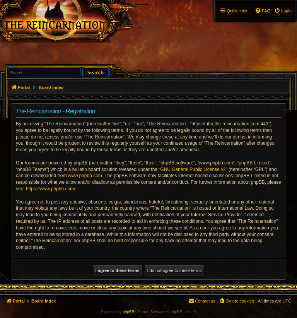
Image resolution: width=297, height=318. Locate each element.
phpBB (128, 312)
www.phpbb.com (85, 175)
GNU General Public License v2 (192, 169)
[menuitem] (283, 10)
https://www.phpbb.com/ (50, 188)
